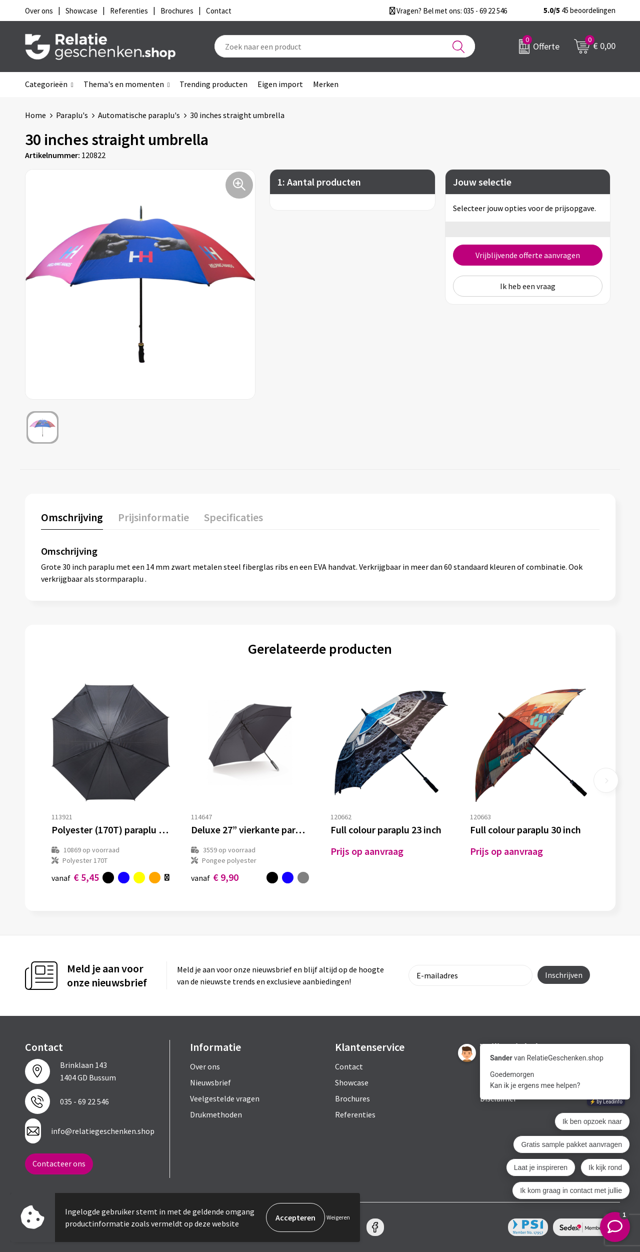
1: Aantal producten (319, 182)
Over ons (205, 1066)
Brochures (352, 1098)
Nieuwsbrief (210, 1082)
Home (35, 115)
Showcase (351, 1082)
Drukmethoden (216, 1114)
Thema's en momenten (124, 84)
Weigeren (338, 1217)
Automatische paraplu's (139, 115)
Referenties (355, 1114)
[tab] (72, 519)
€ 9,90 (214, 877)
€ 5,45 (75, 877)
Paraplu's (72, 115)
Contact (349, 1066)
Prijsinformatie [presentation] (153, 517)
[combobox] (344, 46)
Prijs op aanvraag (367, 851)
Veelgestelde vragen (225, 1098)
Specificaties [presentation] (233, 517)
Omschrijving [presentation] (72, 517)
